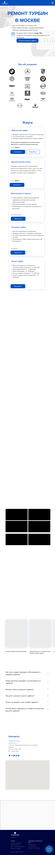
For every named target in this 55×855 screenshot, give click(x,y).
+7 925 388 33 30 (18, 843)
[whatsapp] (9, 755)
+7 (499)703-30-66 (14, 741)
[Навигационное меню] (52, 3)
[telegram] (12, 755)
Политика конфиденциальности (17, 851)
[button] (18, 219)
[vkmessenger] (16, 755)
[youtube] (18, 755)
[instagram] (14, 755)
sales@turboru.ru (13, 743)
